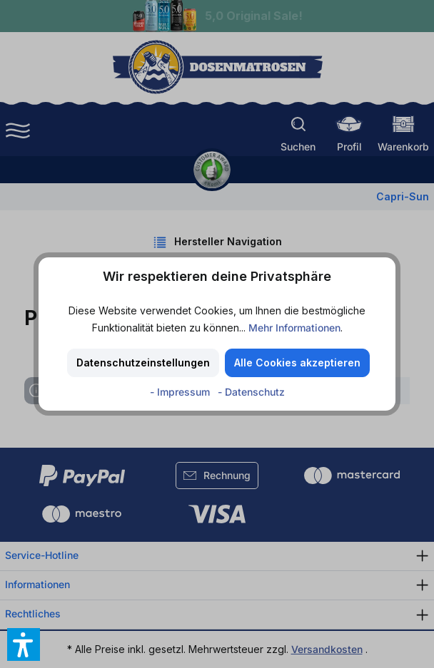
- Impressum (181, 392)
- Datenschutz (251, 392)
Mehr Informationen (294, 328)
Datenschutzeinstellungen (143, 362)
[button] (23, 644)
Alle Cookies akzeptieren (297, 362)
